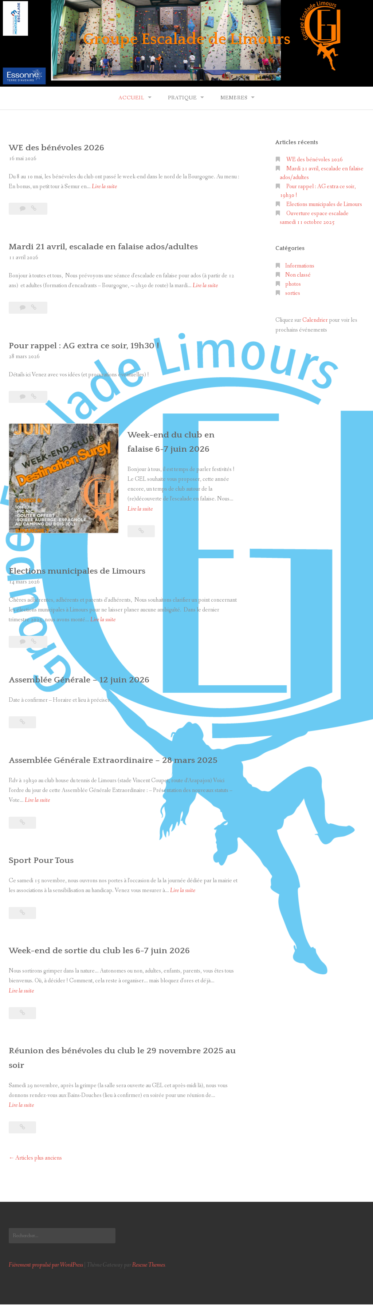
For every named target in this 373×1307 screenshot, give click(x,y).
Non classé (298, 275)
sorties (292, 293)
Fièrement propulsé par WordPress (46, 1267)
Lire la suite (104, 186)
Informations (299, 266)
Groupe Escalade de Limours (186, 38)
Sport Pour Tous (46, 862)
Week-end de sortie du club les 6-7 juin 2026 (115, 952)
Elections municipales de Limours (89, 558)
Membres (233, 98)
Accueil (131, 98)
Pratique (182, 98)
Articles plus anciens (38, 1160)
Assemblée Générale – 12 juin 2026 (90, 667)
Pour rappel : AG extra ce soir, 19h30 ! (97, 345)
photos (293, 284)
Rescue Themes (148, 1267)
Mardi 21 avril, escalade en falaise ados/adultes (120, 246)
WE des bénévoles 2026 (65, 147)
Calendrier (315, 320)
